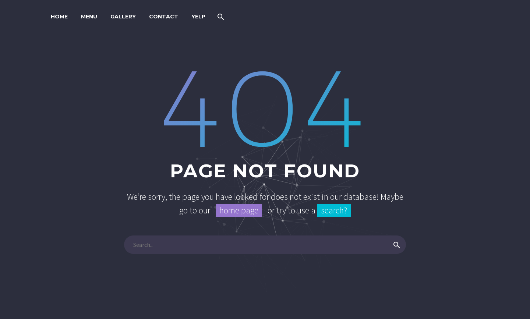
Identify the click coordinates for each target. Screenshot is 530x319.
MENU (89, 16)
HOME (59, 16)
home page (238, 210)
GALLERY (123, 16)
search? (334, 210)
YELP (198, 16)
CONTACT (163, 16)
